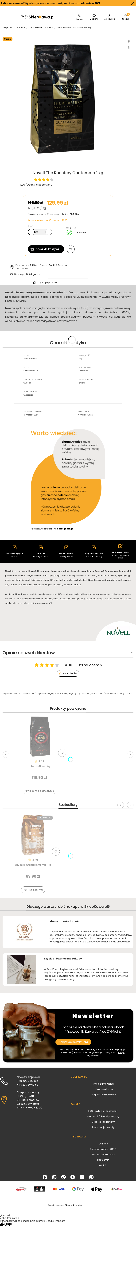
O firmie (103, 1143)
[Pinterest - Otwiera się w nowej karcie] (91, 1177)
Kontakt (103, 1165)
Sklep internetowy (65, 1205)
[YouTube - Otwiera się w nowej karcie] (73, 1177)
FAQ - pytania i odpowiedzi (103, 1111)
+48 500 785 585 (27, 1081)
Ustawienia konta (103, 1089)
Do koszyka (33, 890)
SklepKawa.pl (9, 27)
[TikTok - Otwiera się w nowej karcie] (63, 1177)
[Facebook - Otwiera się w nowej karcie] (45, 1177)
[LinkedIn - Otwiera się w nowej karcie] (82, 1177)
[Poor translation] (8, 1224)
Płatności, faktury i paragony (103, 1116)
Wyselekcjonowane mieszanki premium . (51, 3)
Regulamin (96, 1049)
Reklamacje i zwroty (103, 1127)
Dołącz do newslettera (73, 1042)
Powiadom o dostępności (39, 790)
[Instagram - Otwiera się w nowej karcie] (54, 1177)
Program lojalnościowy (103, 1094)
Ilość (30, 226)
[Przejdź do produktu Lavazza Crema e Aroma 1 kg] (33, 835)
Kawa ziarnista (36, 27)
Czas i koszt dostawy (103, 1121)
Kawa (22, 27)
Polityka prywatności (103, 1154)
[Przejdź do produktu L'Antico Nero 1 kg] (39, 736)
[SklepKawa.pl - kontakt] (79, 17)
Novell (50, 27)
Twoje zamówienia (103, 1083)
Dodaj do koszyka (47, 249)
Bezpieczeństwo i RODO (103, 1149)
